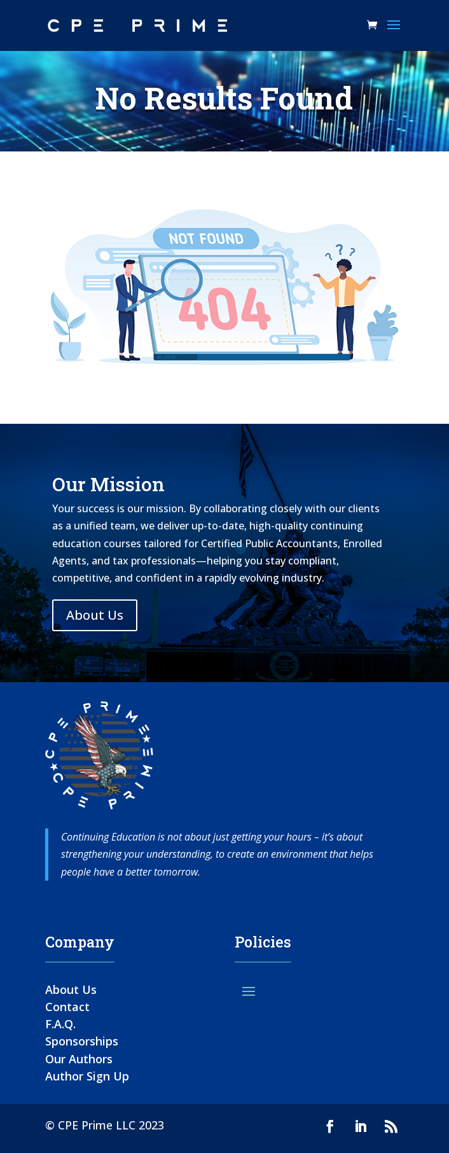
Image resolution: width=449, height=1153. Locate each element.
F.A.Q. (60, 1023)
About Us (94, 615)
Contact (67, 1006)
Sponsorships (81, 1041)
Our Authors (79, 1058)
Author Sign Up (87, 1076)
